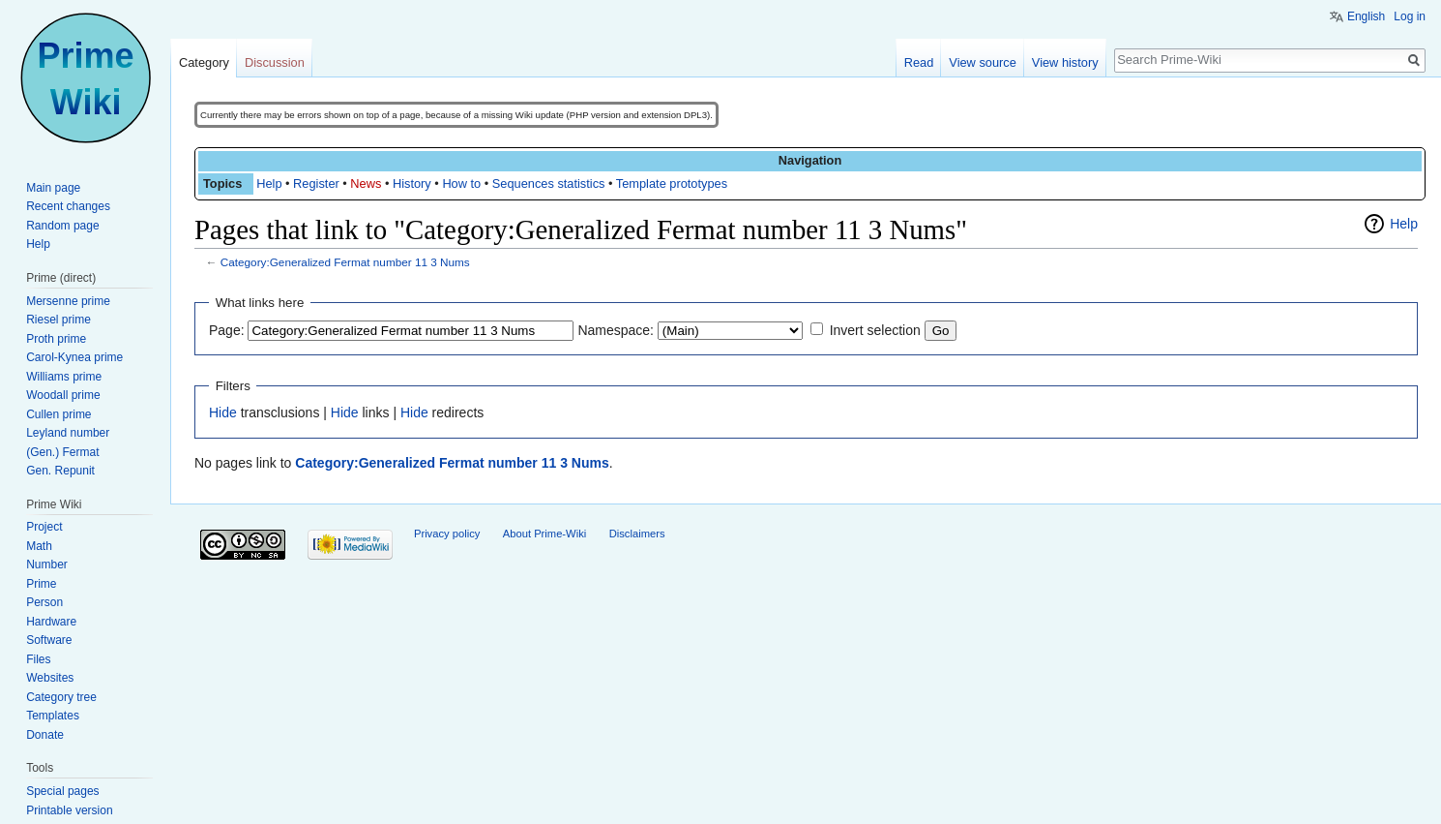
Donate (45, 735)
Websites (50, 678)
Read (919, 62)
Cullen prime (58, 414)
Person (44, 602)
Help (268, 183)
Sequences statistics (548, 183)
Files (38, 659)
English (1366, 16)
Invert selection (875, 330)
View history (1065, 62)
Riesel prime (58, 319)
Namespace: (615, 330)
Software (49, 640)
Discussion (275, 62)
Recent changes (68, 206)
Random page (62, 225)
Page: (227, 330)
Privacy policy (447, 533)
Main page (53, 188)
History (412, 183)
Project (44, 527)
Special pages (62, 791)
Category (204, 62)
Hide (223, 412)
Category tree (61, 697)
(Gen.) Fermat (62, 452)
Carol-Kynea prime (74, 357)
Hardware (51, 621)
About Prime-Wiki (544, 533)
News (365, 183)
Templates (52, 715)
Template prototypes (671, 183)
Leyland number (67, 433)
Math (39, 546)
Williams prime (64, 376)
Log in (1410, 16)
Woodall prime (63, 395)
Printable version (69, 810)
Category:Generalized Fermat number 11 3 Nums (345, 262)
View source (982, 62)
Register (316, 183)
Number (47, 564)
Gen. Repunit (60, 470)
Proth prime (56, 339)
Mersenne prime (68, 301)
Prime (41, 584)
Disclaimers (637, 533)
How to (461, 183)
